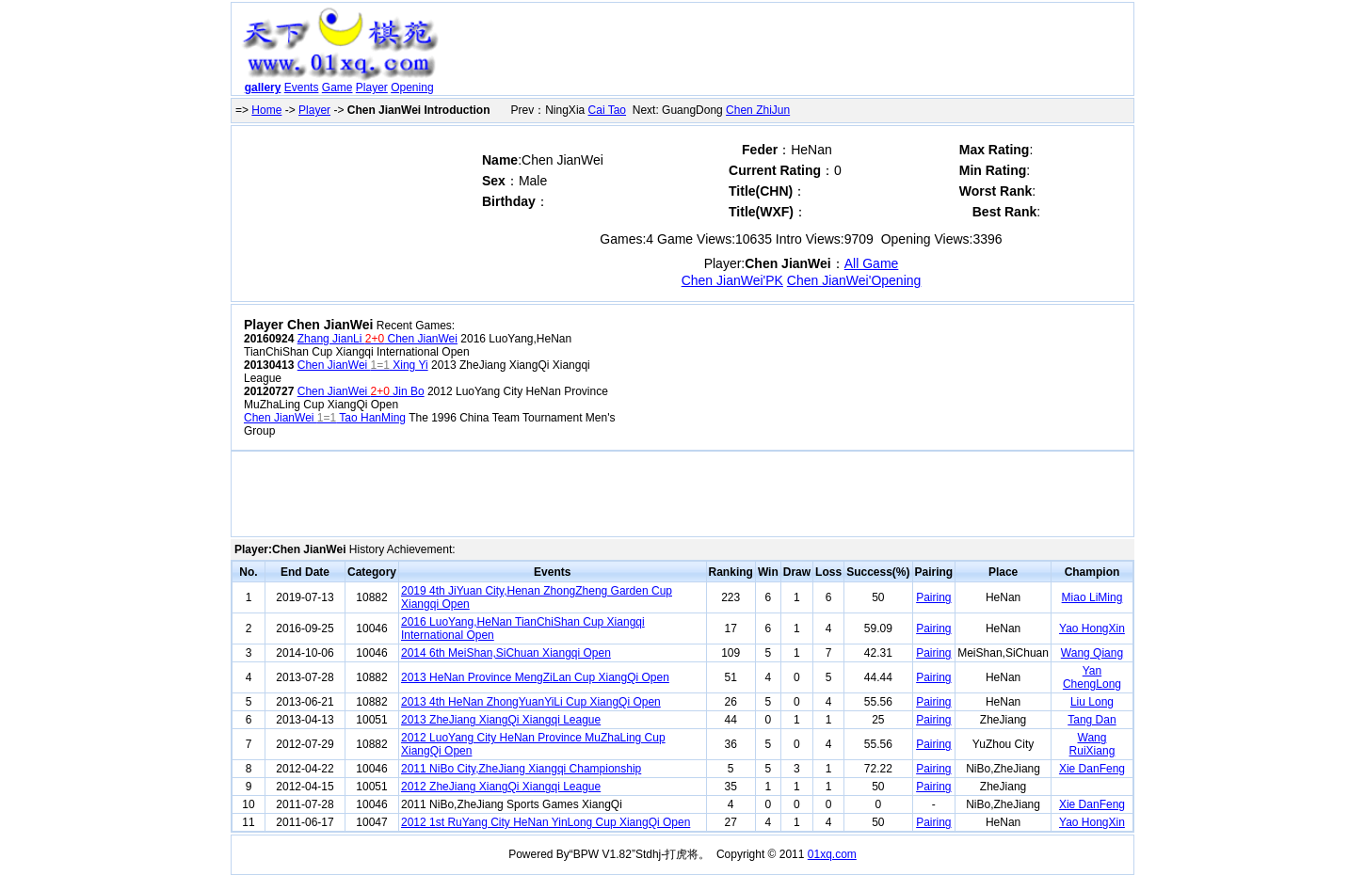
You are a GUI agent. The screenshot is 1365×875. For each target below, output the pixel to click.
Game (337, 87)
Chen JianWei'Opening (854, 280)
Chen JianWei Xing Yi (362, 365)
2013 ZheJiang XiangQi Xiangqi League (501, 719)
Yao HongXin (1092, 628)
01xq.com (832, 854)
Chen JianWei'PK (732, 280)
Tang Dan (1092, 719)
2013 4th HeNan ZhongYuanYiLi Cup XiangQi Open (531, 701)
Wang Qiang (1092, 653)
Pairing (933, 597)
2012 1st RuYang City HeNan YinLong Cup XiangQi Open (545, 822)
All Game (871, 263)
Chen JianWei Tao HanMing (325, 417)
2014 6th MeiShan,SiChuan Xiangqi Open (506, 653)
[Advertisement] (789, 52)
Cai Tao (607, 110)
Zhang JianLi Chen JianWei (377, 338)
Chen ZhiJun (758, 110)
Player (372, 87)
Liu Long (1092, 701)
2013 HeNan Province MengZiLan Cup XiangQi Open (535, 677)
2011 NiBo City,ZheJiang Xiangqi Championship (521, 768)
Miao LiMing (1092, 597)
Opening (412, 87)
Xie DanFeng (1092, 768)
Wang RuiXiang (1092, 744)
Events (301, 87)
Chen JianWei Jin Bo (361, 391)
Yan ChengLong (1092, 677)
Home (266, 110)
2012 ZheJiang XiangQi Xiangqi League (501, 786)
